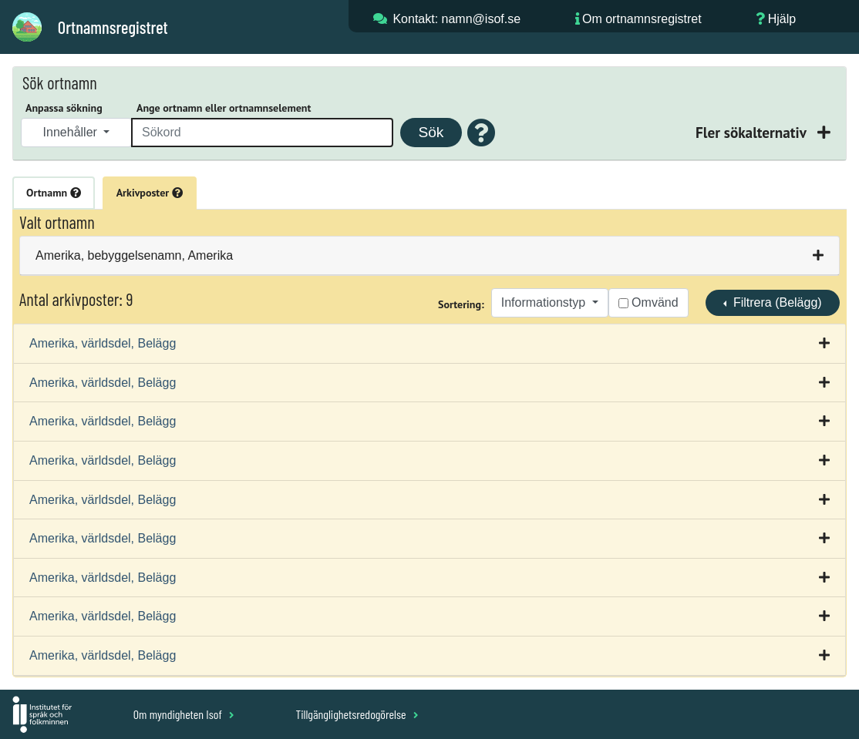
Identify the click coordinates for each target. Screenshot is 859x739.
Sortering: (461, 304)
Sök (430, 132)
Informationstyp (545, 302)
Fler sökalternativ (753, 132)
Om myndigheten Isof (183, 714)
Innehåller (72, 132)
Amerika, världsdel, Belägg (102, 343)
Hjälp (782, 18)
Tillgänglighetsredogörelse (356, 714)
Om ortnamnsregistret (642, 18)
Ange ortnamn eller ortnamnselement (223, 108)
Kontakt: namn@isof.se (456, 18)
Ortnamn (53, 193)
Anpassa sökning (64, 108)
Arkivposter (149, 193)
